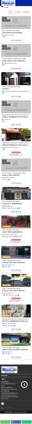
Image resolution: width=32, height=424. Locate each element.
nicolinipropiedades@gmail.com (9, 393)
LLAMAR (27, 422)
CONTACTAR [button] (16, 422)
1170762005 (5, 391)
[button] (30, 3)
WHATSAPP (5, 422)
